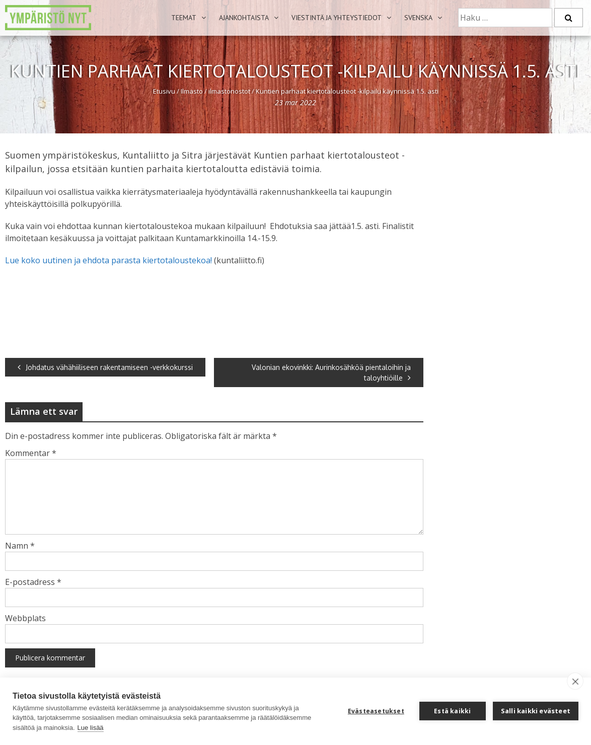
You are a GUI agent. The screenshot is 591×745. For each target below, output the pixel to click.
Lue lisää (91, 727)
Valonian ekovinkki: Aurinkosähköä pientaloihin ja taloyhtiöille (331, 372)
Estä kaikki (452, 711)
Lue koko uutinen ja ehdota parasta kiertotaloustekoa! (108, 260)
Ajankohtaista (244, 17)
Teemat (183, 17)
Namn (20, 545)
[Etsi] (568, 17)
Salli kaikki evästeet (535, 710)
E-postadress (33, 581)
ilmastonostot (229, 91)
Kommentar (30, 453)
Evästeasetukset (376, 711)
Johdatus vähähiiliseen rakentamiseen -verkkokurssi (105, 367)
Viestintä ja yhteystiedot (336, 17)
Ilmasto (192, 91)
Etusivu (164, 91)
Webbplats (25, 618)
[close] (575, 681)
